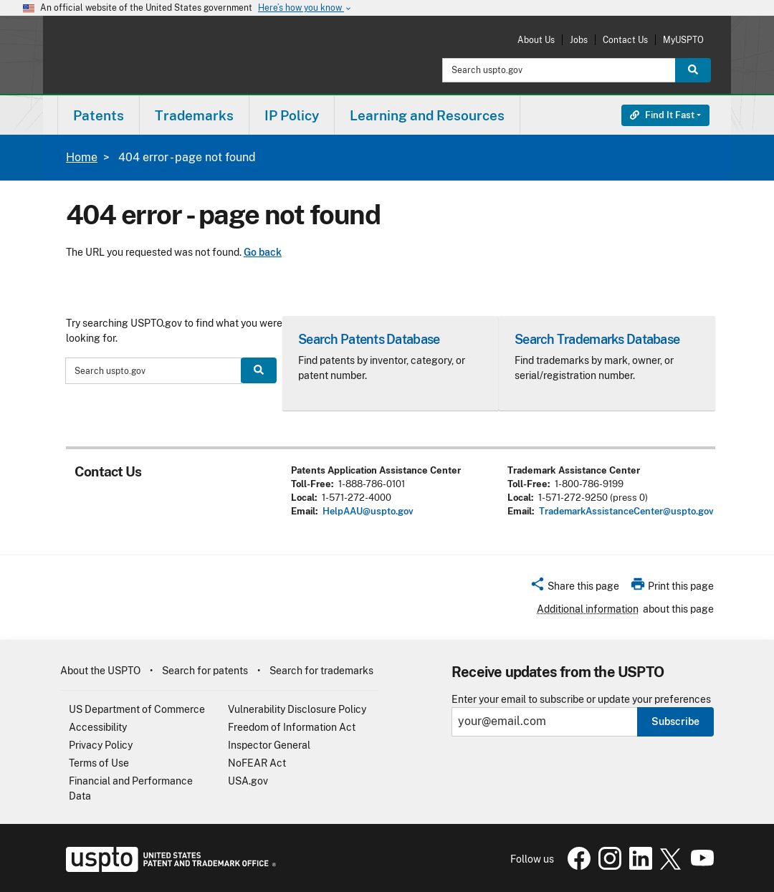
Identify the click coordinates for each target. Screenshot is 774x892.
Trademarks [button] (194, 115)
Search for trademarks (321, 670)
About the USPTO (100, 670)
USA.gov (248, 781)
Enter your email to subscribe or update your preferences (581, 699)
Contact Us (625, 39)
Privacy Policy (101, 745)
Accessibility (98, 727)
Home (81, 157)
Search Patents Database (368, 339)
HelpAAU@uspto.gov (368, 511)
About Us (536, 39)
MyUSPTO (683, 39)
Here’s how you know (305, 8)
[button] (574, 588)
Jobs (579, 39)
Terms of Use (99, 763)
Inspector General (269, 745)
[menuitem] (98, 115)
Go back (263, 252)
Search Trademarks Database (597, 339)
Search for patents (205, 670)
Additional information (588, 609)
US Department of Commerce (137, 709)
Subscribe (675, 721)
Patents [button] (98, 115)
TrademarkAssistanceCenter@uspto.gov (626, 511)
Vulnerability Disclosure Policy (297, 709)
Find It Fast (662, 115)
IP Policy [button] (291, 115)
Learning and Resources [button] (427, 115)
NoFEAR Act (257, 763)
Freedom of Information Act (291, 727)
